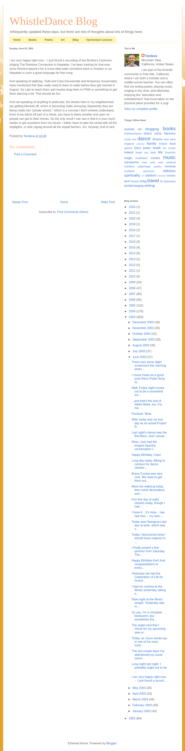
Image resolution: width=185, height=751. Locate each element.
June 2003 (139, 357)
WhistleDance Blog (54, 21)
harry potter (142, 148)
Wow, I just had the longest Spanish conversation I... (144, 445)
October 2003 (141, 333)
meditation (141, 158)
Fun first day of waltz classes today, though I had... (148, 503)
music (169, 157)
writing (149, 185)
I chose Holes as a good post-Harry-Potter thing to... (148, 378)
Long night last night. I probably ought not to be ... (149, 667)
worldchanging (134, 185)
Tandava (151, 55)
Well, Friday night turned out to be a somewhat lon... (148, 391)
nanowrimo (131, 162)
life (160, 152)
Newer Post (20, 202)
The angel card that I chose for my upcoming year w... (148, 629)
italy (146, 152)
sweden (171, 175)
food (172, 143)
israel (139, 152)
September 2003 (143, 339)
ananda (129, 129)
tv (161, 181)
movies (155, 158)
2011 (132, 270)
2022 (132, 212)
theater (135, 181)
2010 (132, 276)
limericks (170, 152)
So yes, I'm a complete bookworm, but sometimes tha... (147, 616)
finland (163, 143)
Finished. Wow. (142, 413)
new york (148, 162)
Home (17, 39)
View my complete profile (141, 108)
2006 (132, 299)
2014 (132, 253)
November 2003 (143, 328)
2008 (132, 288)
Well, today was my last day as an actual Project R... (149, 423)
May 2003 (139, 687)
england (129, 143)
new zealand (166, 162)
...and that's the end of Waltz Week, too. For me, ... (147, 404)
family (151, 143)
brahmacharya (133, 133)
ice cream (169, 148)
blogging (152, 129)
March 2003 (140, 699)
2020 (132, 218)
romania (170, 166)
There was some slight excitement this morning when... (149, 365)
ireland (128, 152)
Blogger (111, 743)
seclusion (148, 171)
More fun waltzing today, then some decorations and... (148, 490)
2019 (132, 224)
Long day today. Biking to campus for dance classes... (148, 464)
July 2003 (139, 351)
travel (153, 180)
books (169, 128)
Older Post (108, 202)
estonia (140, 143)
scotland (129, 171)
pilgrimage (144, 166)
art (140, 129)
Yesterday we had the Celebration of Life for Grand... (147, 577)
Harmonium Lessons (99, 39)
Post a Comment (25, 154)
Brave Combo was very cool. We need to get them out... (147, 477)
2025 (132, 206)
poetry (157, 166)
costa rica (130, 139)
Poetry (49, 39)
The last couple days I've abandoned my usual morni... (148, 654)
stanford (150, 175)
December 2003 (143, 322)
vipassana (170, 181)
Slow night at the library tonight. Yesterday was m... (148, 603)
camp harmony (164, 133)
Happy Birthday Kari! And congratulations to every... (148, 564)
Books (33, 39)
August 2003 (141, 345)
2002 (132, 718)
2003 (132, 317)
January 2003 (141, 711)
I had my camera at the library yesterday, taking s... (149, 590)
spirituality (132, 175)
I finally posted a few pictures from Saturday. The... (148, 551)
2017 (132, 236)
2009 (132, 282)
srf (143, 175)
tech (127, 181)
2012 (132, 265)
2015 (132, 247)
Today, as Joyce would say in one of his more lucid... (149, 642)
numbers (129, 166)
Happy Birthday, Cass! (146, 454)
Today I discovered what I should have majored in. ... (149, 538)
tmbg (143, 181)
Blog (75, 39)
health (157, 148)
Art (63, 39)
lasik (153, 152)
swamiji (161, 175)
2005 (132, 305)
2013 (132, 259)
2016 (132, 241)
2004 (132, 311)
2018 (132, 230)
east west (170, 139)
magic (128, 158)
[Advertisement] (63, 180)
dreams (157, 139)
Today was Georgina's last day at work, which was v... (149, 525)
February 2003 (142, 705)
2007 (132, 294)
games (128, 148)
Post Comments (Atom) (72, 212)
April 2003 (139, 693)
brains (148, 133)
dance (144, 138)
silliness (169, 171)
